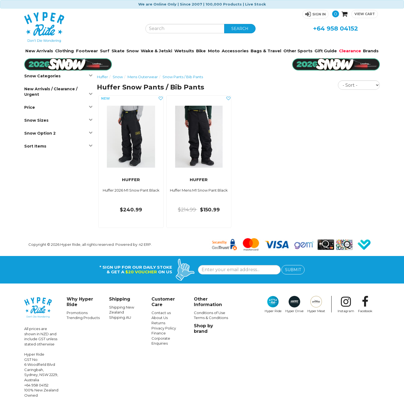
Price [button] (58, 107)
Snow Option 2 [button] (58, 133)
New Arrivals (39, 50)
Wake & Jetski (156, 50)
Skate (118, 50)
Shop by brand (203, 328)
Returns (158, 323)
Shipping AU (120, 317)
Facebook (365, 304)
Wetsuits (184, 50)
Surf (104, 50)
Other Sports (298, 50)
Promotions (77, 312)
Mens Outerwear (143, 77)
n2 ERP (145, 244)
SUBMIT (293, 269)
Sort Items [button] (58, 146)
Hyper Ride (273, 304)
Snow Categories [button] (58, 75)
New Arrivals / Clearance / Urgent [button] (58, 91)
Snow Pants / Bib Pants (182, 77)
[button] (315, 14)
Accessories (235, 50)
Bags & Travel (266, 50)
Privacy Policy (163, 328)
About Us (159, 317)
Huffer (102, 77)
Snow (132, 50)
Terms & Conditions (211, 317)
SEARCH (239, 28)
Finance (158, 333)
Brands (371, 50)
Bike (201, 50)
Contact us (161, 312)
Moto (214, 50)
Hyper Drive (294, 304)
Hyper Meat (316, 304)
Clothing (64, 50)
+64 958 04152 (335, 28)
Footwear (87, 50)
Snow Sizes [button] (58, 120)
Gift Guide (325, 50)
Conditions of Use (209, 312)
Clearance (350, 50)
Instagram (346, 304)
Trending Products (83, 317)
